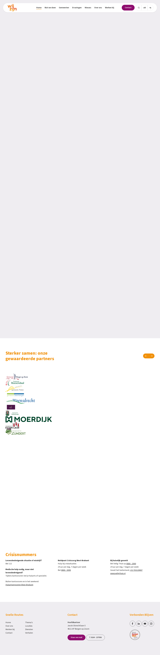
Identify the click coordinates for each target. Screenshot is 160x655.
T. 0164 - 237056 (95, 637)
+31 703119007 (136, 570)
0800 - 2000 (131, 563)
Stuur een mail (76, 637)
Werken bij (10, 629)
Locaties (28, 626)
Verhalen (29, 632)
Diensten (29, 629)
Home (8, 622)
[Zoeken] (138, 7)
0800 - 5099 (66, 570)
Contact (9, 632)
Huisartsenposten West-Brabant (19, 584)
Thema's (29, 622)
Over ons (9, 626)
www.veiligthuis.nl (118, 573)
